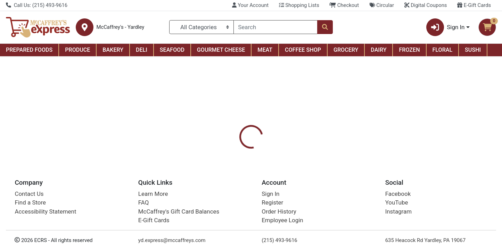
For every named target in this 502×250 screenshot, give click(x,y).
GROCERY (346, 50)
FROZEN (409, 50)
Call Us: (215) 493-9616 (36, 5)
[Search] (275, 27)
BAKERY (112, 50)
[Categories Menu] (201, 27)
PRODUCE (77, 50)
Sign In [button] (445, 27)
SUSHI (473, 50)
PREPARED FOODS (29, 50)
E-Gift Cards (474, 5)
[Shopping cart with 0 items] (487, 27)
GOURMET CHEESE (221, 50)
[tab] (228, 150)
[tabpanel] (355, 185)
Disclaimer (261, 151)
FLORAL (443, 50)
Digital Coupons (425, 5)
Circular (381, 5)
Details (229, 151)
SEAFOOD (172, 50)
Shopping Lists (299, 5)
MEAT (264, 50)
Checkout (344, 5)
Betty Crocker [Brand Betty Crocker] (298, 186)
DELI (141, 50)
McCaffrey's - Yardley (120, 27)
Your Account (250, 5)
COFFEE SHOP (303, 50)
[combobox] (275, 27)
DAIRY (378, 50)
